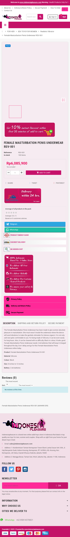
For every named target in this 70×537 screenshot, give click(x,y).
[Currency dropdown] (65, 9)
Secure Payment (40, 8)
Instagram (25, 469)
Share (9, 183)
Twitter (11, 469)
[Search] (34, 17)
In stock (7, 155)
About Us (6, 8)
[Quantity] (15, 173)
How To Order (54, 8)
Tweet (33, 183)
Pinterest (59, 183)
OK (58, 485)
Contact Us (7, 10)
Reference (8, 152)
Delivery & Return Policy (22, 8)
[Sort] (12, 383)
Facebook (4, 469)
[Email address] (25, 485)
